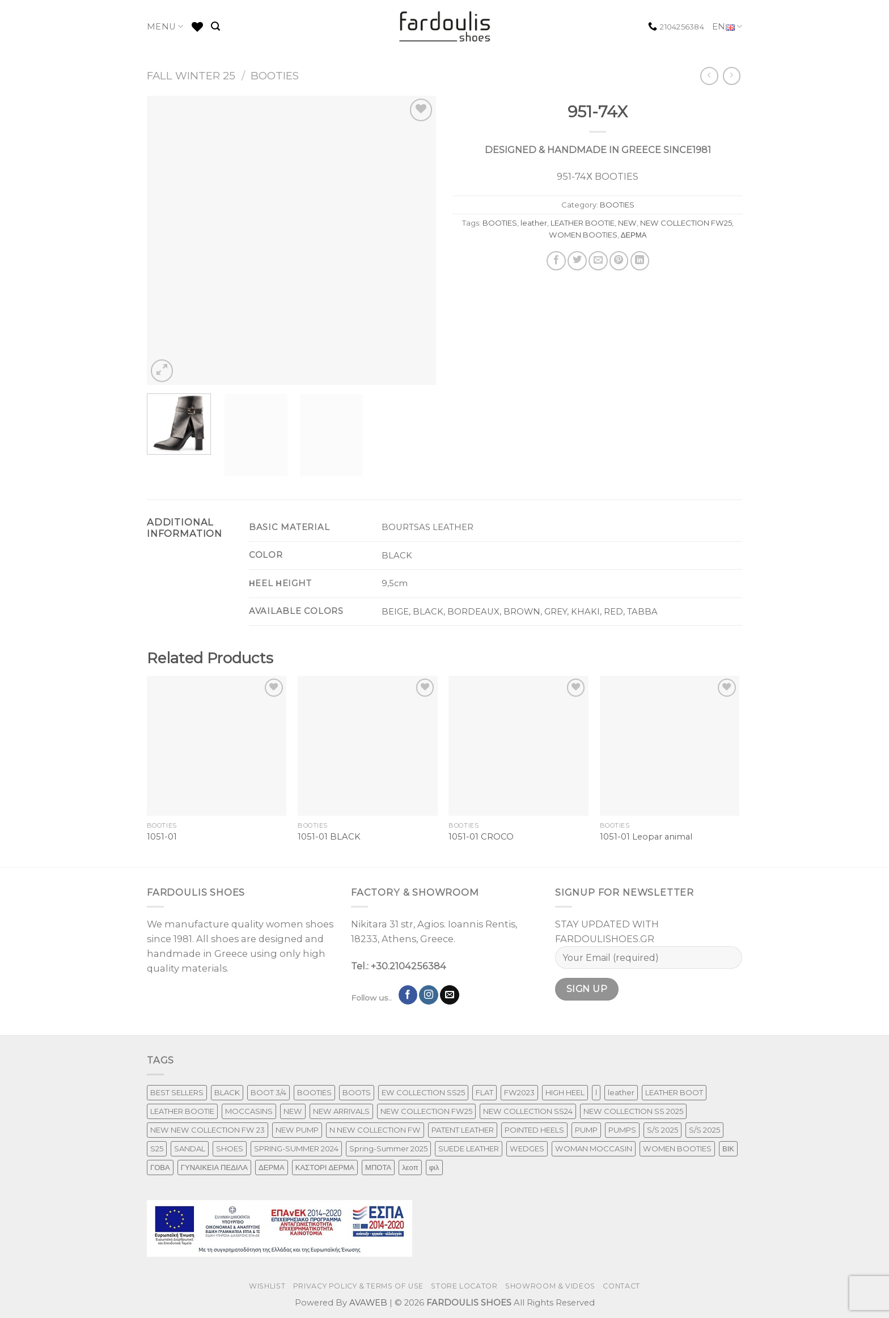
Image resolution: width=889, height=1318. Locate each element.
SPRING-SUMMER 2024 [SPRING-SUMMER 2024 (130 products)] (296, 1148)
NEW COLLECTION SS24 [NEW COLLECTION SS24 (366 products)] (528, 1111)
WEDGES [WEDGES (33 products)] (527, 1148)
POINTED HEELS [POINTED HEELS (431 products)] (534, 1129)
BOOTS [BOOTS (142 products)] (356, 1092)
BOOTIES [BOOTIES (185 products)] (314, 1092)
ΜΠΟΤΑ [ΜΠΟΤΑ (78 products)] (378, 1167)
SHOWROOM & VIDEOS (550, 1286)
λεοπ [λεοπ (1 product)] (410, 1167)
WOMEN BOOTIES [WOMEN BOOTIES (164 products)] (677, 1148)
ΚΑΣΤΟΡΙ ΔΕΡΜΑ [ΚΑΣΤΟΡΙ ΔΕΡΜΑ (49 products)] (324, 1167)
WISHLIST (267, 1286)
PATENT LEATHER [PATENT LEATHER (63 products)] (462, 1129)
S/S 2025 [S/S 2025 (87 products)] (662, 1129)
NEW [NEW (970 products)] (292, 1111)
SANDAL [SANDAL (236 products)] (189, 1148)
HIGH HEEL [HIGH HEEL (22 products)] (565, 1092)
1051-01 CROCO (481, 837)
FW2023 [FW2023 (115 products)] (519, 1092)
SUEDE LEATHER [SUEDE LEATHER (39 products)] (468, 1148)
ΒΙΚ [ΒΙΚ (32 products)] (728, 1148)
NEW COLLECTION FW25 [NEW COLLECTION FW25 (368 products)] (426, 1111)
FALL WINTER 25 (191, 75)
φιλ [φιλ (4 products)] (434, 1167)
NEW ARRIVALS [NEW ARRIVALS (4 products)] (341, 1111)
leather (533, 222)
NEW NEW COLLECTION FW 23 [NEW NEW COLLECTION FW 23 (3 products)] (207, 1129)
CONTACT (621, 1286)
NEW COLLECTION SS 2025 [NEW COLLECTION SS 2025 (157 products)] (633, 1111)
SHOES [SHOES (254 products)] (229, 1148)
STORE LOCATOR (464, 1286)
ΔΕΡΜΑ (634, 234)
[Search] (215, 26)
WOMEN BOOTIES (583, 234)
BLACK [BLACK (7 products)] (227, 1092)
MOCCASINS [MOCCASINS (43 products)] (249, 1111)
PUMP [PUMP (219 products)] (586, 1129)
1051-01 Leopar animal (646, 837)
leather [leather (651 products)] (621, 1092)
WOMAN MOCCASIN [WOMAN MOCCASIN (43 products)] (593, 1148)
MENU (165, 26)
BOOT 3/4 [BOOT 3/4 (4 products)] (268, 1092)
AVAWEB (368, 1303)
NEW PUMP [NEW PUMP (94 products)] (297, 1129)
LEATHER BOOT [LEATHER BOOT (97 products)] (674, 1092)
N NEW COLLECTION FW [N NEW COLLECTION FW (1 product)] (375, 1129)
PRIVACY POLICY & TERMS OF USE (358, 1286)
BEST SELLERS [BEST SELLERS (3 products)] (177, 1092)
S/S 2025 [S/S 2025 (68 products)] (704, 1129)
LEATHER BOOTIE (583, 222)
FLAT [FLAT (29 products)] (484, 1092)
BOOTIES (275, 75)
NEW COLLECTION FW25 (686, 222)
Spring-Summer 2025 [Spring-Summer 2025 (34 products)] (388, 1148)
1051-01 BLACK (329, 837)
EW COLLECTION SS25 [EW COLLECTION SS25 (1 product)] (423, 1092)
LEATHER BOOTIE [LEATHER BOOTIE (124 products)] (182, 1111)
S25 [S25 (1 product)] (156, 1148)
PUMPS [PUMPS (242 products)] (622, 1129)
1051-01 (162, 837)
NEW (627, 222)
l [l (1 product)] (596, 1092)
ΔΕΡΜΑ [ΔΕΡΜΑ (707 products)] (272, 1167)
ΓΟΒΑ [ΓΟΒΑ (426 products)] (160, 1167)
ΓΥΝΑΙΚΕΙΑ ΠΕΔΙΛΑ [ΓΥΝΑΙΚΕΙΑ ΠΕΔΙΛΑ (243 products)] (214, 1167)
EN (727, 27)
